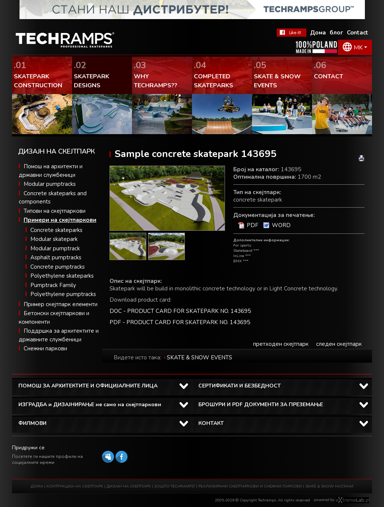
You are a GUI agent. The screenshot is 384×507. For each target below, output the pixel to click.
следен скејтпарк (339, 344)
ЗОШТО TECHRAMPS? (175, 486)
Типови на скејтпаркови (55, 211)
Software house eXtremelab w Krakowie (352, 500)
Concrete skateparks (56, 230)
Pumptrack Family (53, 285)
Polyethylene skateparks (62, 276)
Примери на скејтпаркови (60, 220)
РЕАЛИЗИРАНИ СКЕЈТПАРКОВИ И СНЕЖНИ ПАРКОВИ (250, 486)
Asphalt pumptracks (55, 257)
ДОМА (37, 486)
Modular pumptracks (50, 184)
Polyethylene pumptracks (63, 294)
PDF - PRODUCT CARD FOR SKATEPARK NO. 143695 (180, 322)
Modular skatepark (54, 239)
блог (336, 32)
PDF (252, 225)
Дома (318, 32)
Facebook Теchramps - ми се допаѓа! (291, 32)
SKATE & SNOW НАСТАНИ (329, 486)
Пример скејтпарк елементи (61, 304)
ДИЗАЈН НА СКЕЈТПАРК (128, 486)
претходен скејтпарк (281, 344)
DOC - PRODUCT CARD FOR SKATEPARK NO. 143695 (180, 311)
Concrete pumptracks (57, 267)
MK (358, 47)
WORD (281, 225)
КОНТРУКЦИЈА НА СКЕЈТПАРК (74, 486)
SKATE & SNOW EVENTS (199, 357)
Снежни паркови (45, 348)
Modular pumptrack (55, 248)
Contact (357, 32)
